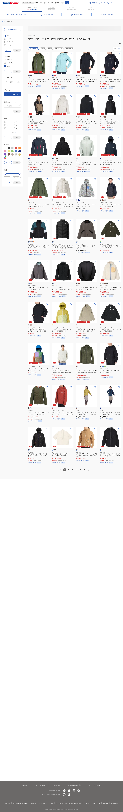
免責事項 (33, 803)
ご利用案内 (25, 785)
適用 (17, 50)
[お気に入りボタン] (47, 54)
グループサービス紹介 (95, 785)
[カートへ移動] (116, 3)
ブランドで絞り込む (12, 94)
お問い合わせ (56, 785)
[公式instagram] (74, 790)
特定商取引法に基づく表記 (20, 803)
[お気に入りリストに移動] (112, 3)
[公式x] (64, 790)
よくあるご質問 (40, 785)
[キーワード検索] (67, 2)
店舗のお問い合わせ (74, 785)
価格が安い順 (58, 48)
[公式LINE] (69, 794)
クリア (8, 50)
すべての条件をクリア (12, 29)
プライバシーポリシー (46, 803)
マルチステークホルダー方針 (92, 803)
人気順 (43, 48)
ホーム (3, 21)
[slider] (5, 174)
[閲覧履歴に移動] (108, 2)
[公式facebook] (69, 790)
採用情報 (114, 803)
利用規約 (7, 803)
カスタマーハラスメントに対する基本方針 (68, 803)
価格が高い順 (69, 48)
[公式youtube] (78, 790)
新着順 (50, 48)
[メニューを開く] (120, 2)
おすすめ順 (33, 49)
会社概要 (105, 803)
